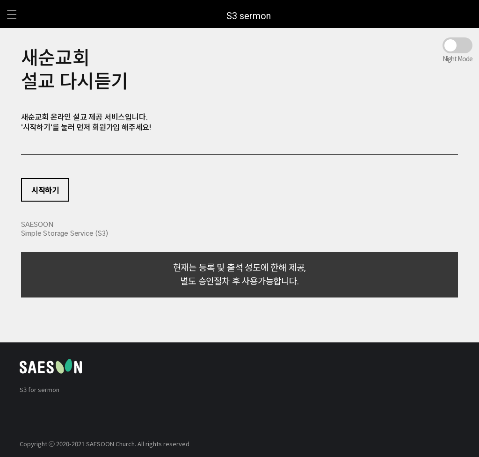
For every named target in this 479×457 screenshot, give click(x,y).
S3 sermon (248, 16)
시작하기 (45, 190)
